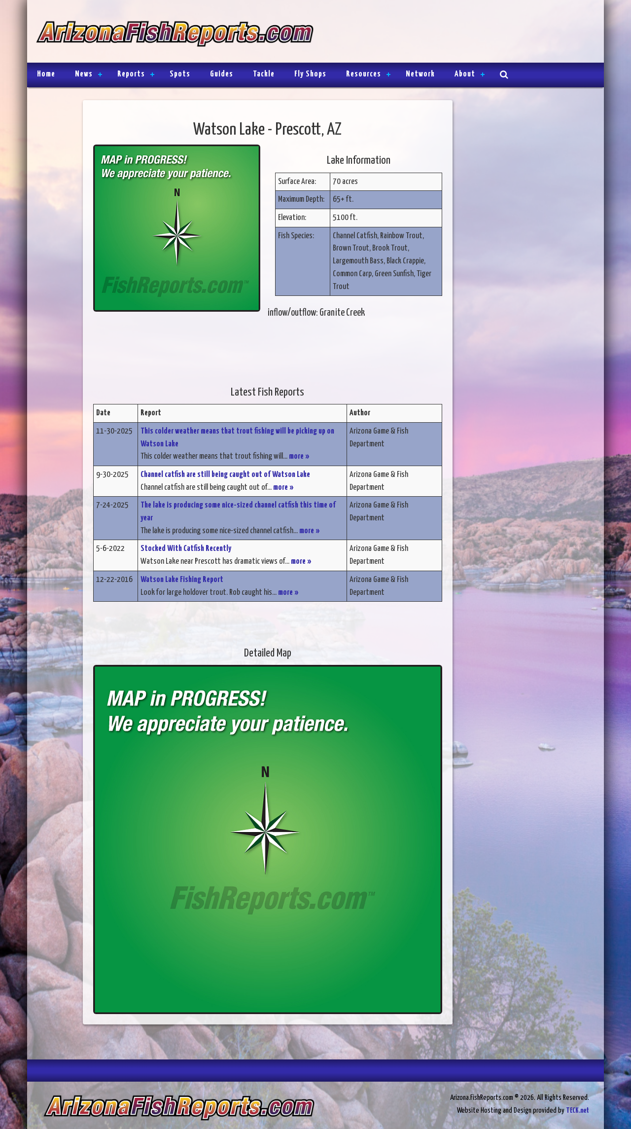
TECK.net (577, 1110)
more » (299, 456)
